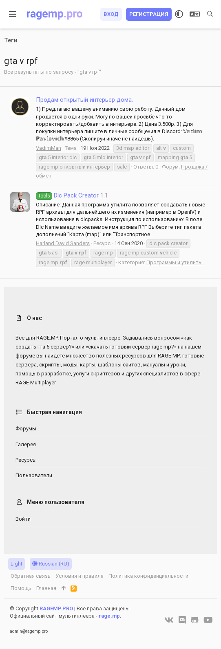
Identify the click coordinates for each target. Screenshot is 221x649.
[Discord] (182, 620)
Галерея (25, 444)
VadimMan (48, 148)
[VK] (169, 620)
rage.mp (109, 616)
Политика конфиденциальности (148, 576)
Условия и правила (79, 576)
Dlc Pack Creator (67, 195)
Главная (46, 588)
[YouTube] (208, 620)
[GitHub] (195, 620)
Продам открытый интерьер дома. (84, 99)
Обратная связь (31, 576)
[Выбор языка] (194, 14)
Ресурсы (26, 460)
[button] (13, 14)
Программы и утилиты (174, 262)
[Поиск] (210, 14)
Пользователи (33, 475)
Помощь (21, 588)
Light (16, 564)
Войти (23, 519)
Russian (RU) (50, 564)
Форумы (25, 428)
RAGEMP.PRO (56, 608)
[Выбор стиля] (179, 14)
